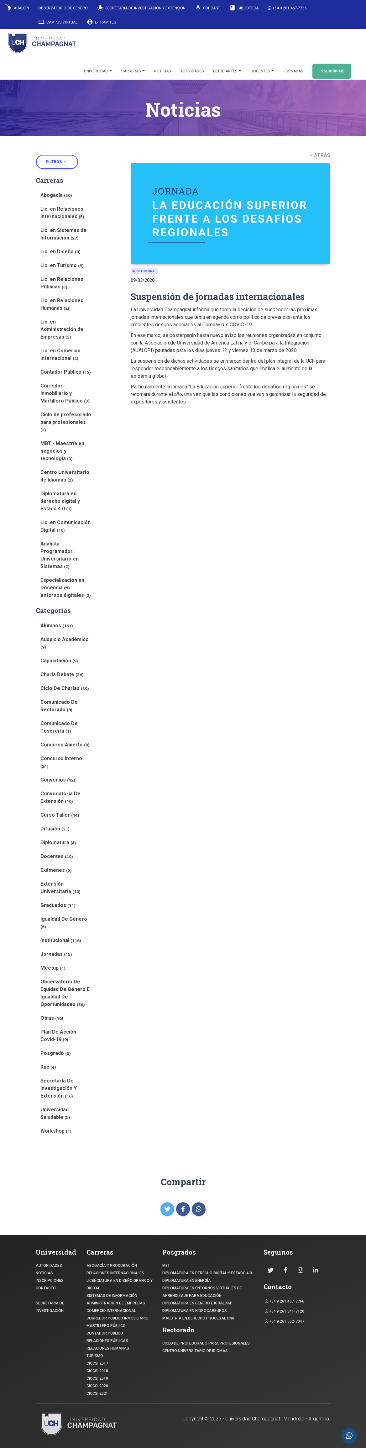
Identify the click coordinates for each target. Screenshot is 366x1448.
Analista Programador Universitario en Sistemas (59, 555)
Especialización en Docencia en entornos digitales (65, 587)
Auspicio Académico (64, 643)
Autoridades (49, 1265)
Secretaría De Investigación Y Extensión (58, 1088)
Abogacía (56, 195)
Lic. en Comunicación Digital (65, 526)
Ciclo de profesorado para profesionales (65, 422)
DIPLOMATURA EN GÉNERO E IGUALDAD (197, 1303)
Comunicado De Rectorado (59, 706)
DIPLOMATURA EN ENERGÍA (186, 1280)
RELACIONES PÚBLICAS (107, 1341)
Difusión (55, 829)
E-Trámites (101, 22)
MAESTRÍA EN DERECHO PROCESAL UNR (198, 1318)
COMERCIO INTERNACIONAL (111, 1310)
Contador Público (65, 372)
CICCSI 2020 (97, 1386)
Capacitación (59, 661)
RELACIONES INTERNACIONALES (115, 1273)
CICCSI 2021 (97, 1393)
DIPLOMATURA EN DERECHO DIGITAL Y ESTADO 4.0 (207, 1273)
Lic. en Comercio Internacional (60, 354)
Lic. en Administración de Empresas (61, 329)
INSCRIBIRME (331, 71)
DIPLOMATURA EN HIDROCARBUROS (194, 1310)
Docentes (262, 71)
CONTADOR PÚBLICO (104, 1333)
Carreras (133, 71)
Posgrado (55, 1053)
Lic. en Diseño (60, 252)
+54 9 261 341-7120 (284, 1311)
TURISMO (94, 1356)
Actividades (192, 71)
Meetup (52, 968)
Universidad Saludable (55, 1113)
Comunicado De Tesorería (59, 727)
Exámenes (56, 870)
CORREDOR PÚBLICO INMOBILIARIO (117, 1318)
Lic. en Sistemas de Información (63, 234)
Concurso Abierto (65, 745)
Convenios (57, 780)
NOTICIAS (44, 1273)
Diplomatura (58, 842)
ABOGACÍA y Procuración (111, 1265)
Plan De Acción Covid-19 (58, 1035)
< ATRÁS (320, 155)
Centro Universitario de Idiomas (64, 476)
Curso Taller (59, 815)
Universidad (98, 71)
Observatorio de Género (63, 8)
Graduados (58, 905)
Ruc (48, 1067)
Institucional (60, 940)
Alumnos (56, 626)
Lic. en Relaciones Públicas (61, 283)
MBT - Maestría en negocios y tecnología (62, 450)
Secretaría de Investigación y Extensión (141, 8)
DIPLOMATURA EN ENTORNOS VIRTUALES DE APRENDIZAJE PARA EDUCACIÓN (202, 1292)
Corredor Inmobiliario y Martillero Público (65, 393)
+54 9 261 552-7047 (284, 1321)
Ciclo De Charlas (64, 688)
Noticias (162, 71)
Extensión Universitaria (60, 887)
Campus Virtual (57, 22)
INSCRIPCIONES (50, 1280)
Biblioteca (244, 8)
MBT (166, 1265)
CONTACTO (46, 1288)
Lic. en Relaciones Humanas (61, 304)
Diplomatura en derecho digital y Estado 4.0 (60, 501)
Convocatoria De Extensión (60, 797)
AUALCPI (17, 8)
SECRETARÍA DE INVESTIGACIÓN (50, 1307)
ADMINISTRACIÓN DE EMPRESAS (115, 1303)
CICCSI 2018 (97, 1371)
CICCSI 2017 (97, 1363)
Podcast (207, 8)
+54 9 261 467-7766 (287, 8)
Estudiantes (227, 71)
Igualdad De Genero (63, 922)
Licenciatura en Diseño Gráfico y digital (119, 1284)
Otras (51, 1018)
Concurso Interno (61, 762)
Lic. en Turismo (62, 265)
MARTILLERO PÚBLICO (106, 1326)
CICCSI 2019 (97, 1378)
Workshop (55, 1131)
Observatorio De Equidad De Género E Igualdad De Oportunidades (65, 993)
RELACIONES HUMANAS (107, 1348)
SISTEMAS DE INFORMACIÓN (111, 1295)
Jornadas (293, 71)
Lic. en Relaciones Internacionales (62, 212)
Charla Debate (62, 674)
